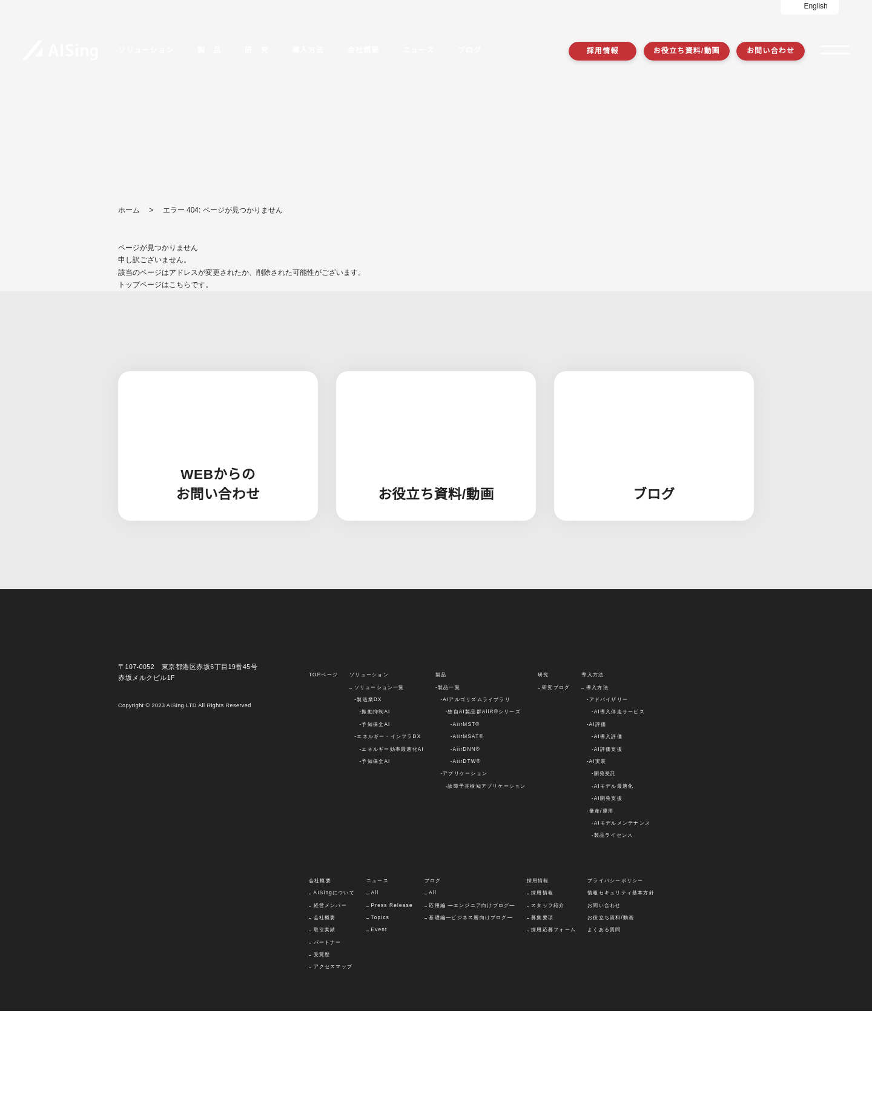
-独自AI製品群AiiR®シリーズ (482, 803)
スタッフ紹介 (550, 996)
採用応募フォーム (555, 1020)
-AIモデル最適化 (612, 876)
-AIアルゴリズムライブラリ (475, 790)
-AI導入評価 (607, 827)
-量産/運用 (599, 901)
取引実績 (325, 1020)
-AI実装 (596, 852)
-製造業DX (367, 790)
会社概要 (325, 1008)
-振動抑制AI (374, 803)
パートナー (328, 1033)
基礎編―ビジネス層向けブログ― (473, 1008)
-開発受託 (603, 864)
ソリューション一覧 (378, 778)
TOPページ (323, 765)
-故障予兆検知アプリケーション (484, 876)
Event (380, 1020)
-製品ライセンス (612, 925)
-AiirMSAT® (466, 827)
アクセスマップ (333, 1057)
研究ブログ (555, 778)
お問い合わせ (770, 50)
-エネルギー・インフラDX (387, 827)
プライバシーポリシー (618, 971)
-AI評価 (596, 815)
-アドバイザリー (607, 790)
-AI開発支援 (607, 888)
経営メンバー (330, 996)
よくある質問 (606, 1020)
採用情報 (603, 50)
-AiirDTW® (465, 852)
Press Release (393, 996)
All (377, 983)
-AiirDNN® (466, 839)
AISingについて (335, 983)
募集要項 (544, 1008)
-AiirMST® (465, 815)
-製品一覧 (447, 778)
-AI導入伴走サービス (618, 803)
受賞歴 (322, 1045)
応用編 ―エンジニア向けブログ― (475, 996)
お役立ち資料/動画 (687, 50)
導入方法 (597, 778)
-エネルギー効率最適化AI (390, 839)
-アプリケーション (463, 864)
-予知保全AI (374, 815)
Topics (382, 1008)
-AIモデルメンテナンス (620, 913)
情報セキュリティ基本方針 (623, 983)
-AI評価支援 (607, 839)
